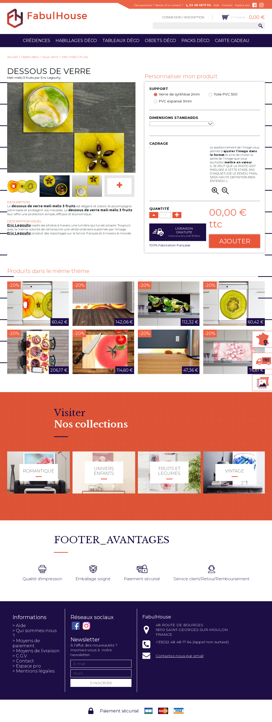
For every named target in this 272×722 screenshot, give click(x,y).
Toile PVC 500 (225, 94)
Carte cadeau (232, 40)
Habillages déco (76, 40)
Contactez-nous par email (179, 655)
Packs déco (195, 40)
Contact (227, 5)
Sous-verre (50, 57)
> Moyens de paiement (26, 643)
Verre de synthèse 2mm (179, 94)
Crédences (36, 40)
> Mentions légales (33, 671)
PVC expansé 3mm (175, 101)
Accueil (12, 57)
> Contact (23, 660)
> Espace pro (26, 666)
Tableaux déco (120, 40)
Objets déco (160, 40)
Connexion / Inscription (183, 17)
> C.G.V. (19, 655)
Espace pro (242, 5)
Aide (216, 5)
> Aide (19, 625)
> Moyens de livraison (36, 650)
